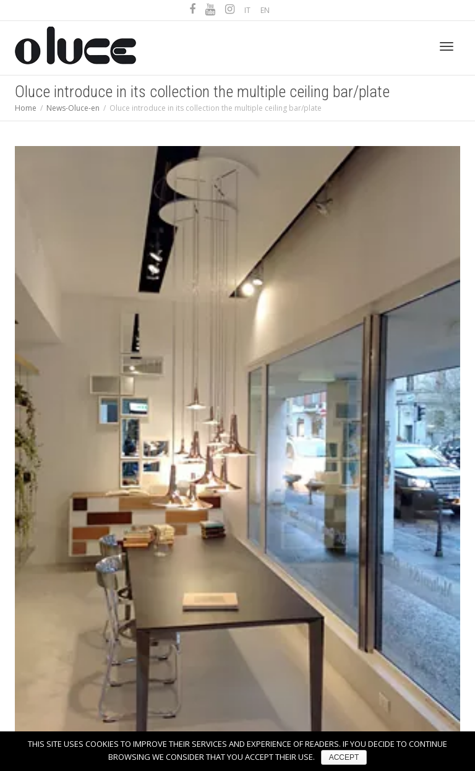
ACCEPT (344, 757)
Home (25, 108)
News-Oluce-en (73, 108)
